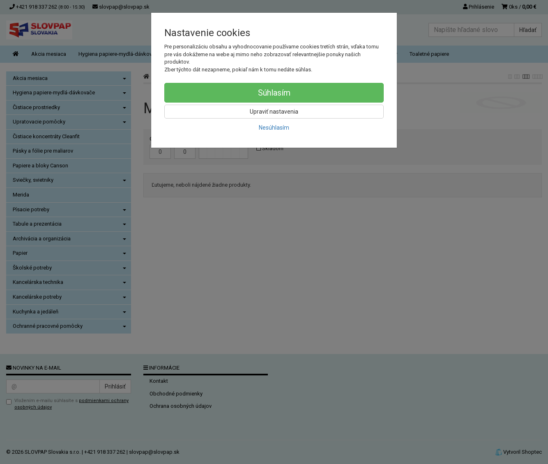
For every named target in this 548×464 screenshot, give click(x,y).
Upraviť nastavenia (274, 111)
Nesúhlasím (274, 127)
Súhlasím (274, 93)
